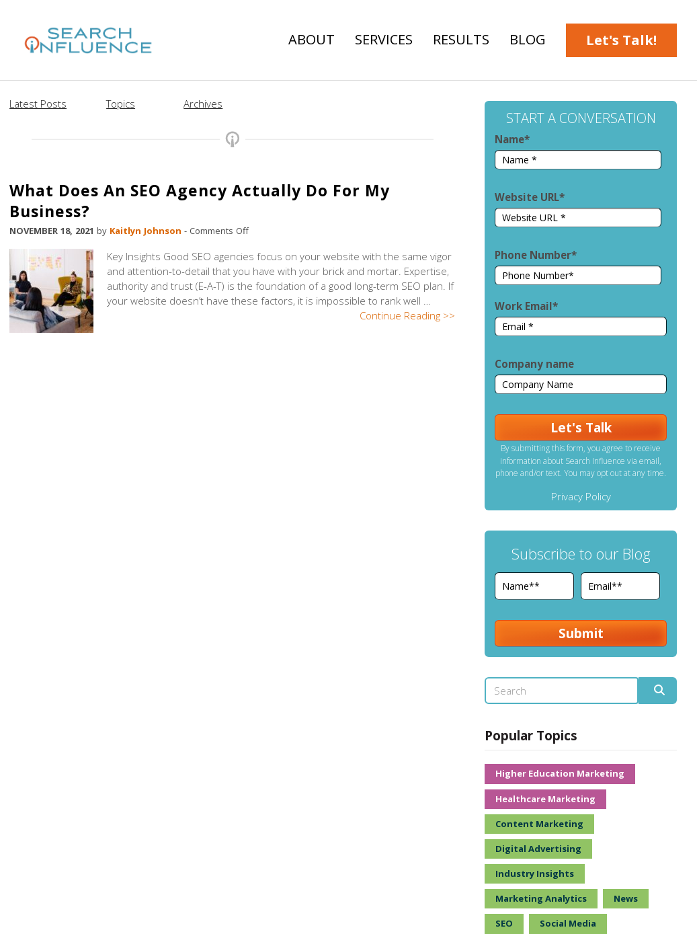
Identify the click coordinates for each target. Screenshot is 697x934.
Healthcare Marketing (545, 799)
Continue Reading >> (407, 315)
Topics (120, 103)
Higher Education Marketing (559, 773)
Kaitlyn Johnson (147, 231)
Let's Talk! (621, 40)
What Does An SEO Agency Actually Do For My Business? (199, 201)
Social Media (568, 923)
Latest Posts (38, 103)
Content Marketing (539, 824)
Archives (202, 103)
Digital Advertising (538, 849)
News (626, 898)
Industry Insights (534, 873)
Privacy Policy (581, 496)
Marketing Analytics (541, 898)
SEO (504, 923)
